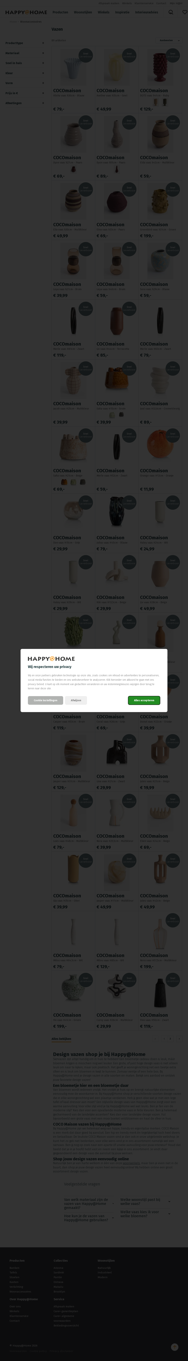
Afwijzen (76, 700)
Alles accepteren (144, 700)
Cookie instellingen (45, 700)
